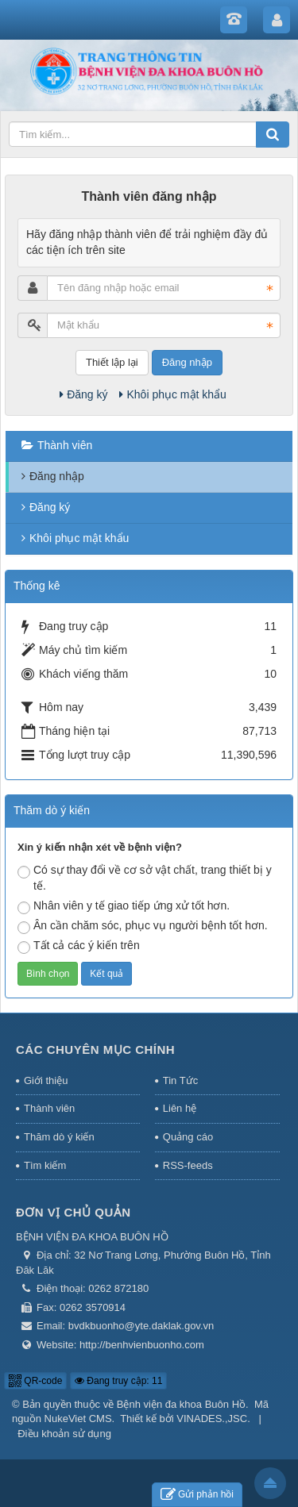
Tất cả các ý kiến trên (78, 946)
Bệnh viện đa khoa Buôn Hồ (181, 1404)
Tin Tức (180, 1080)
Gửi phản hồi (197, 1494)
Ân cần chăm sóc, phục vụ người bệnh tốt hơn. (142, 926)
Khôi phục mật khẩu (172, 394)
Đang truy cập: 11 (118, 1380)
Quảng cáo (188, 1137)
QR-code (35, 1380)
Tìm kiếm (45, 1165)
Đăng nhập (187, 362)
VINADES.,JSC (211, 1418)
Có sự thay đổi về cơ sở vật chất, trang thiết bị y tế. (144, 877)
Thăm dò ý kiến (59, 1137)
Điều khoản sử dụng (64, 1434)
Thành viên (64, 445)
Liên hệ (179, 1108)
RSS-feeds (188, 1165)
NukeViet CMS (78, 1418)
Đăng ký (83, 394)
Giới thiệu (46, 1080)
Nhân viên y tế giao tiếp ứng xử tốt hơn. (123, 906)
